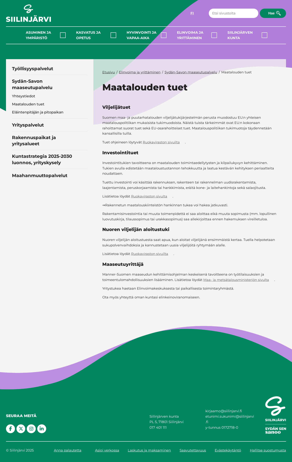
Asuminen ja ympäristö (38, 35)
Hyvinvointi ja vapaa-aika (141, 35)
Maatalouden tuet (28, 104)
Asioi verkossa (107, 450)
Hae (271, 13)
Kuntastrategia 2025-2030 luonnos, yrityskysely (42, 196)
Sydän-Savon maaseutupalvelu (32, 84)
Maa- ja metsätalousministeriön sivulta (236, 280)
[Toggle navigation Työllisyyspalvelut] (84, 68)
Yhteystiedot (23, 96)
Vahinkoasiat (23, 125)
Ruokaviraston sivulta (149, 196)
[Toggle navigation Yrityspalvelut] (84, 161)
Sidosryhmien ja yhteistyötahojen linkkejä (42, 136)
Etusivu (108, 72)
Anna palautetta (67, 450)
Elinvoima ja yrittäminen (190, 35)
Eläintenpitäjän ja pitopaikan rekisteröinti (37, 114)
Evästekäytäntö (228, 450)
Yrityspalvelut (28, 161)
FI (192, 13)
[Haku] (233, 13)
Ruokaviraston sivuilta (161, 142)
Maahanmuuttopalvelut (39, 212)
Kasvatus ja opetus (88, 35)
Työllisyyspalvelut (32, 68)
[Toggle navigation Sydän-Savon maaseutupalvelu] (84, 87)
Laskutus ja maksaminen (149, 450)
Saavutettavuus (193, 450)
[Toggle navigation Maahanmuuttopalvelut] (84, 212)
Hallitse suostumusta (268, 450)
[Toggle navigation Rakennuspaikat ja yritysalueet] (84, 180)
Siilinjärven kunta (240, 35)
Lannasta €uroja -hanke (33, 146)
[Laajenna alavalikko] (63, 35)
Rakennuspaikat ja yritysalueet (34, 177)
